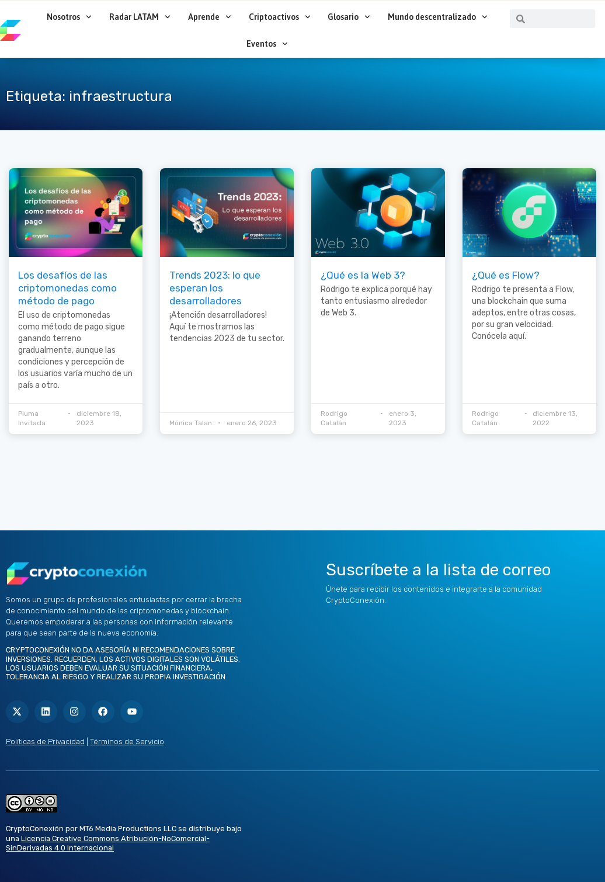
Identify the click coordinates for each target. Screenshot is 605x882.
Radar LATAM (140, 17)
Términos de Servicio (127, 741)
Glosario (349, 17)
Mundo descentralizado (438, 17)
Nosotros (69, 17)
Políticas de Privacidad (45, 741)
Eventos (267, 44)
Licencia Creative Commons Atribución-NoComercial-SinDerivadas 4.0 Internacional (108, 843)
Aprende (209, 17)
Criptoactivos (280, 17)
